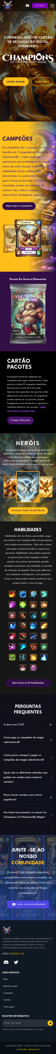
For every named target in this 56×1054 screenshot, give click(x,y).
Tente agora (8, 1007)
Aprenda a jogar (10, 986)
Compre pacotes (20, 420)
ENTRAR (40, 6)
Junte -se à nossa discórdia (28, 904)
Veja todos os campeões (19, 206)
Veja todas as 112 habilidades (28, 683)
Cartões (7, 1000)
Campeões (8, 993)
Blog (5, 979)
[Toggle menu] (52, 5)
